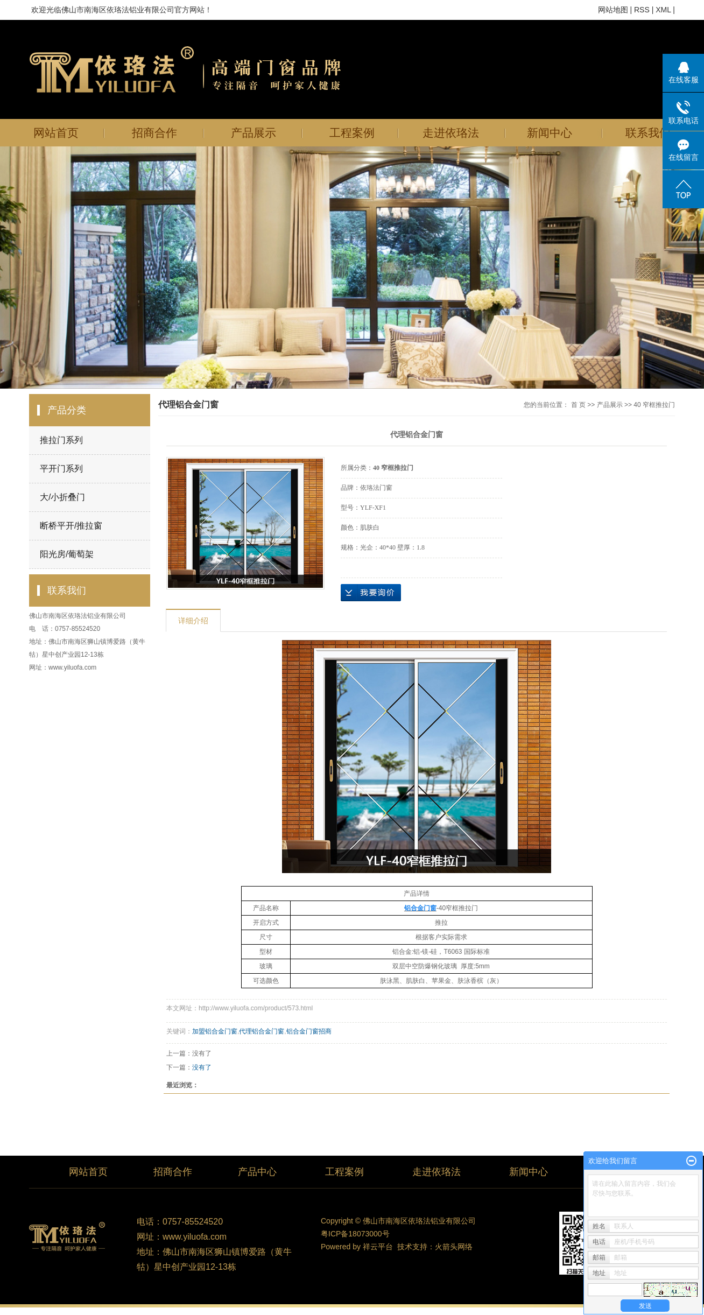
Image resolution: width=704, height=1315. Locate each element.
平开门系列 (61, 468)
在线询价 (371, 592)
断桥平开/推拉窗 (71, 525)
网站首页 (56, 132)
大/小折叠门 (62, 497)
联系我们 (648, 132)
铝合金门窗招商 (309, 1031)
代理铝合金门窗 (261, 1031)
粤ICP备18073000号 (355, 1233)
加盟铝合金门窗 (214, 1031)
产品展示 (253, 132)
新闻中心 (549, 132)
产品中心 (257, 1171)
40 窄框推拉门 (654, 405)
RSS (642, 9)
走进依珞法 (451, 132)
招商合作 (154, 132)
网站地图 (613, 9)
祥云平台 (378, 1246)
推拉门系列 (61, 440)
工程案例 (352, 132)
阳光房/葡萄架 (67, 554)
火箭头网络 (454, 1246)
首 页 (578, 405)
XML (663, 9)
